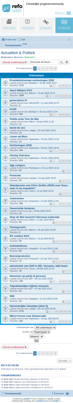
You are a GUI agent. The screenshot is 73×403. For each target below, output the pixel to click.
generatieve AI (18, 100)
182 (60, 312)
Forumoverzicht (13, 393)
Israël (13, 109)
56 (66, 115)
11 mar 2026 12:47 (50, 103)
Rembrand (34, 168)
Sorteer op (36, 332)
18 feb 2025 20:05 (42, 211)
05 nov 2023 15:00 (44, 278)
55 (63, 115)
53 (63, 161)
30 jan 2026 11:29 (45, 121)
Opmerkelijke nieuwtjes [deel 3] (29, 306)
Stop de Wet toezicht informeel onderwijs (35, 217)
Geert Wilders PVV (21, 90)
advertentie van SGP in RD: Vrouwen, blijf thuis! (39, 265)
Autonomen (17, 198)
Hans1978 (34, 103)
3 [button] (43, 68)
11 (63, 321)
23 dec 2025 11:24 (50, 139)
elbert (31, 121)
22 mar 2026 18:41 (47, 130)
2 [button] (39, 68)
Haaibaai (33, 299)
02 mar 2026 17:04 (49, 112)
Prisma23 (33, 258)
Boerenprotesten (20, 256)
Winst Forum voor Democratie (28, 315)
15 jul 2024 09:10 (46, 238)
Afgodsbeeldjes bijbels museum (29, 285)
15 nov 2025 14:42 (50, 168)
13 (70, 321)
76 (66, 86)
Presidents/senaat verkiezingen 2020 (32, 80)
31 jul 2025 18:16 (45, 191)
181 (56, 312)
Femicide (15, 175)
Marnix (32, 93)
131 (56, 96)
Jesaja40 (33, 248)
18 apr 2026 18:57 (48, 83)
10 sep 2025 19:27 (47, 178)
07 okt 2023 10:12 (43, 288)
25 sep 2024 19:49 (47, 230)
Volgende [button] (55, 69)
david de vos (17, 127)
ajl (30, 211)
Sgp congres (17, 165)
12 (66, 321)
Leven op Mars (18, 136)
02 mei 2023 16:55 (47, 308)
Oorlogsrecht (18, 227)
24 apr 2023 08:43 (49, 318)
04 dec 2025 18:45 (50, 148)
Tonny (32, 191)
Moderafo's (30, 57)
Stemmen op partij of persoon (28, 276)
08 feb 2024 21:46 (45, 268)
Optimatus (34, 139)
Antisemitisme (18, 245)
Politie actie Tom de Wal (24, 119)
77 (70, 86)
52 (60, 161)
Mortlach (33, 83)
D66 (12, 296)
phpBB (26, 399)
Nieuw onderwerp (13, 62)
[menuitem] (25, 44)
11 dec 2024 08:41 (45, 220)
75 (63, 86)
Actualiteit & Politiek (18, 53)
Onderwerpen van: (36, 327)
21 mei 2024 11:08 (49, 248)
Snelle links (10, 39)
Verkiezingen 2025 (21, 145)
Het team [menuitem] (59, 393)
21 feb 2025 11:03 (49, 201)
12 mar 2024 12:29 (49, 258)
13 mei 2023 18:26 (49, 299)
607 (31, 278)
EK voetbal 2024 (19, 235)
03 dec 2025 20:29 (50, 158)
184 (69, 312)
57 (70, 115)
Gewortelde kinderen (22, 208)
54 (60, 115)
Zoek (61, 62)
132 (60, 96)
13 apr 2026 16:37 (46, 93)
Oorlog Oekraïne (20, 155)
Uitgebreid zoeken (67, 62)
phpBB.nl (56, 401)
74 (60, 86)
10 (60, 321)
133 (65, 96)
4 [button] (47, 68)
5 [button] (51, 68)
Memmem (18, 57)
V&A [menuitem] (23, 39)
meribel (32, 178)
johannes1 (34, 201)
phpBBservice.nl (43, 401)
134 (69, 96)
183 (65, 312)
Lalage (32, 130)
